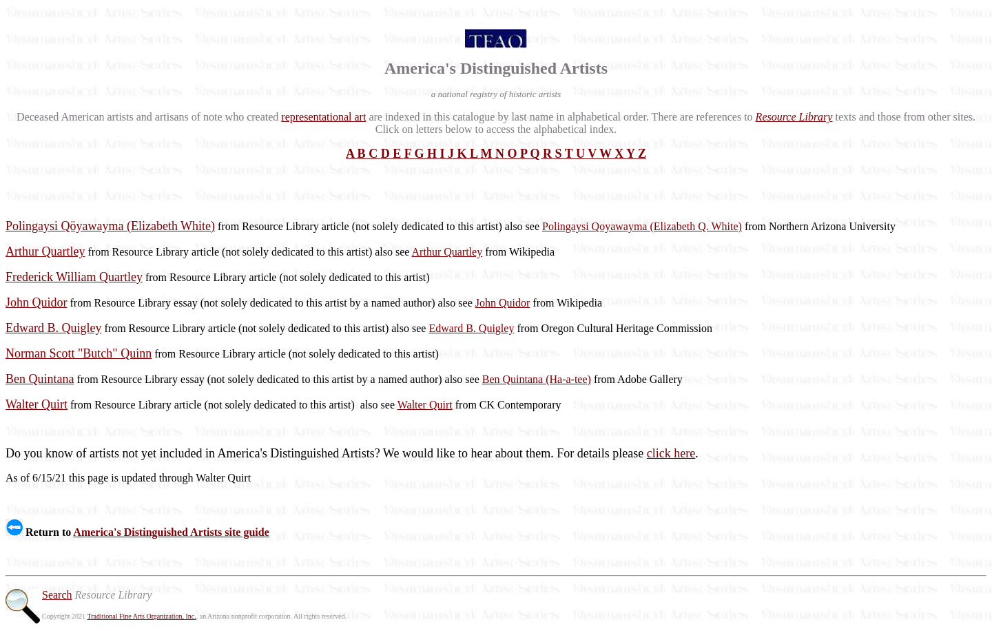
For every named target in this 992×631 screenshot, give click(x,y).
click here (671, 453)
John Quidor (502, 303)
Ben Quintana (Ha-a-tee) (536, 379)
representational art (323, 117)
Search (57, 595)
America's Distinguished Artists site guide (171, 532)
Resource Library (794, 117)
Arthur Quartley (447, 252)
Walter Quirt (425, 405)
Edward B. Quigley (471, 328)
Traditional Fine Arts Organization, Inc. (141, 616)
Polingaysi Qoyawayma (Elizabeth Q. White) (642, 226)
